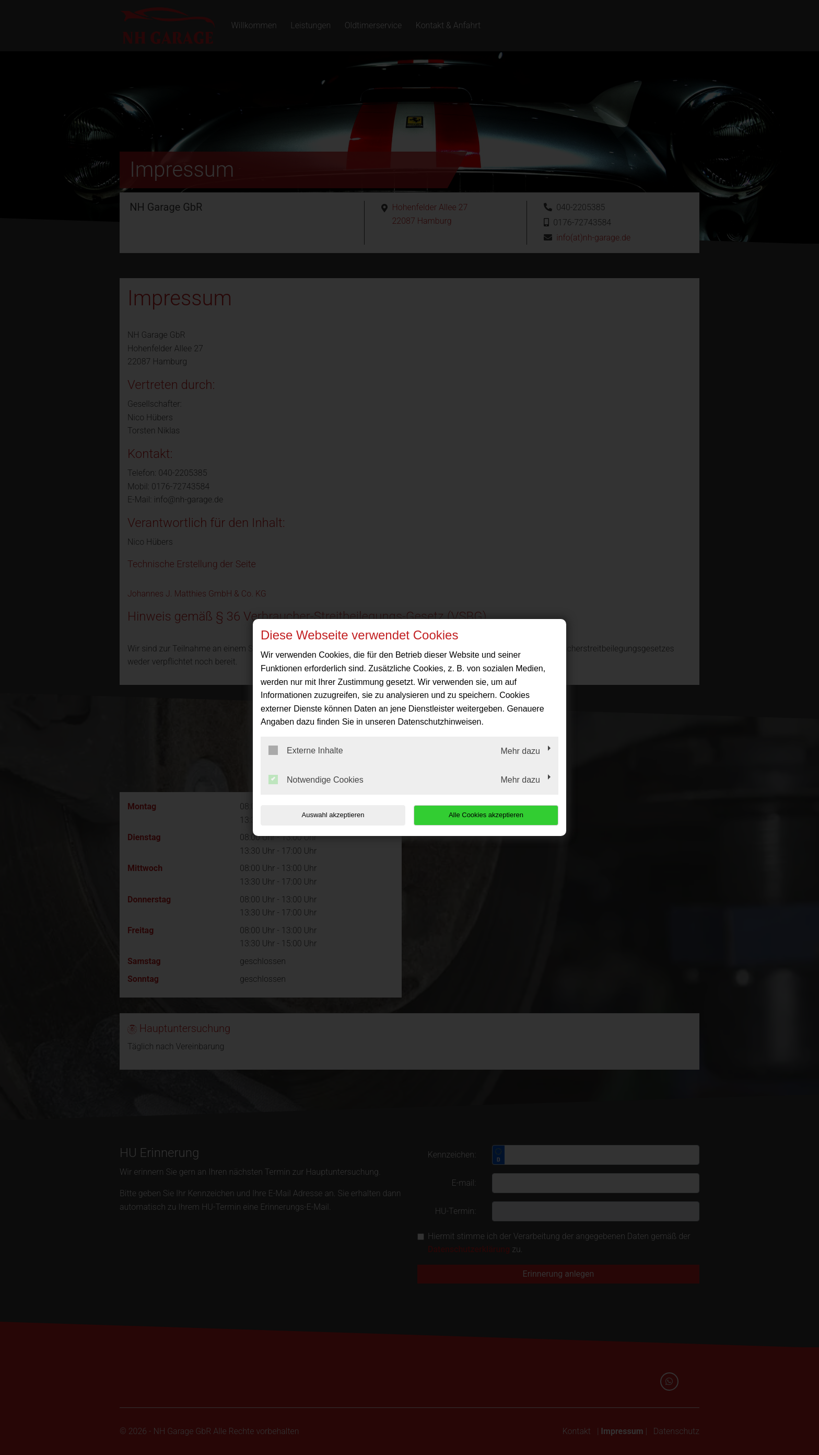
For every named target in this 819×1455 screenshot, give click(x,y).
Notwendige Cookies (316, 779)
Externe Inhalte (305, 750)
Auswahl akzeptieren (327, 815)
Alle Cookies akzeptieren (491, 815)
